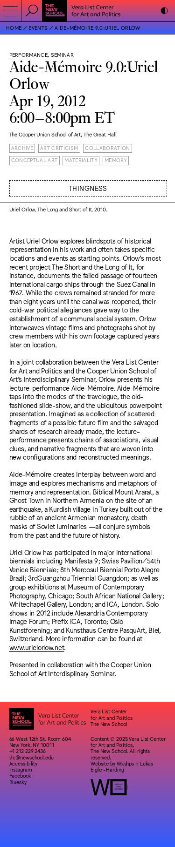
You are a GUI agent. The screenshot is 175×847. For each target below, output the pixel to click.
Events (38, 28)
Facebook (20, 775)
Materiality (81, 160)
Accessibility (23, 763)
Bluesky (18, 782)
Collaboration (107, 148)
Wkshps (125, 763)
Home (13, 28)
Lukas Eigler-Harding (122, 766)
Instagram (20, 769)
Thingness (88, 188)
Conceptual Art (34, 160)
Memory (116, 160)
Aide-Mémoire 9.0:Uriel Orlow (97, 28)
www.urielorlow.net (36, 647)
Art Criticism (59, 148)
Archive (22, 148)
